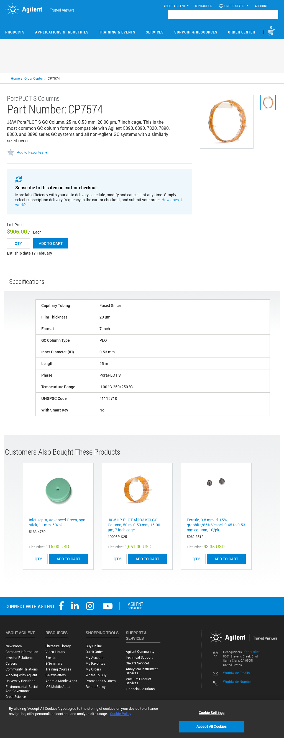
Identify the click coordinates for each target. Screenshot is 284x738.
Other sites (252, 651)
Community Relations (22, 669)
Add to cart (51, 243)
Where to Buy (96, 675)
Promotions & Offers (101, 681)
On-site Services (137, 663)
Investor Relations (19, 658)
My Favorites (95, 663)
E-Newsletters (55, 675)
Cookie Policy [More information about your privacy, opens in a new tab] (120, 713)
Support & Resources (196, 32)
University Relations (20, 681)
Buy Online (94, 646)
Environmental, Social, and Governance (22, 689)
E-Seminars (53, 663)
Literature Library (58, 646)
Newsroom (14, 646)
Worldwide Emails (236, 672)
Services (155, 32)
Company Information (22, 652)
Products (15, 32)
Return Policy (96, 687)
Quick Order (94, 652)
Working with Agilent (21, 675)
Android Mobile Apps (61, 681)
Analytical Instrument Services (142, 671)
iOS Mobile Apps (57, 687)
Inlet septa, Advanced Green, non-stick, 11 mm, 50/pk (57, 522)
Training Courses (58, 669)
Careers (11, 663)
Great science (16, 697)
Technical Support (139, 657)
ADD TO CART (68, 558)
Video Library (55, 652)
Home (15, 78)
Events (50, 658)
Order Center (241, 32)
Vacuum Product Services (138, 681)
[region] (142, 719)
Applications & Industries (62, 32)
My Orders (93, 669)
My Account (95, 658)
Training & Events (117, 32)
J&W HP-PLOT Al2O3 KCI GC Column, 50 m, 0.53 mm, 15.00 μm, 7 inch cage (134, 524)
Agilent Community (140, 651)
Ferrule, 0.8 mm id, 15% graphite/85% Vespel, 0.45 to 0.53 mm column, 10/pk (216, 524)
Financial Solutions (140, 689)
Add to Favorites (30, 152)
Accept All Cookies (211, 726)
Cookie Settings (211, 712)
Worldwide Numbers (238, 681)
